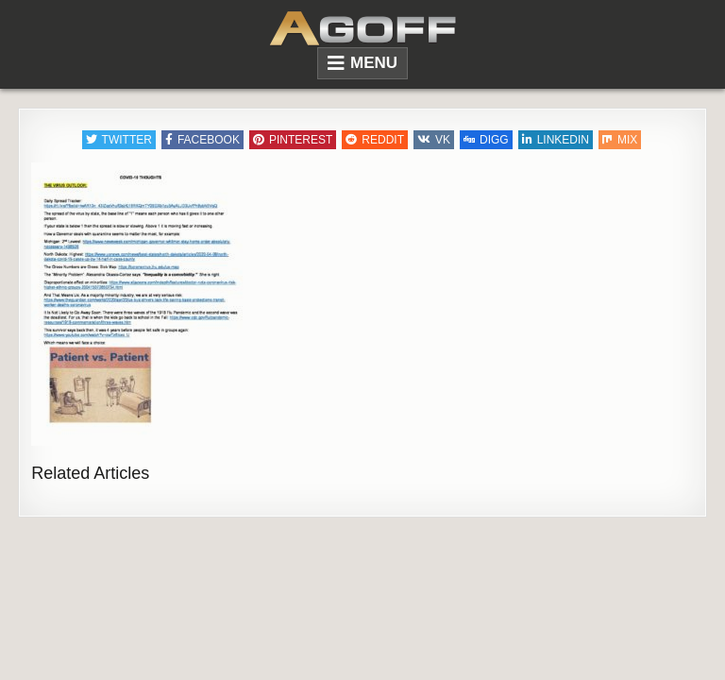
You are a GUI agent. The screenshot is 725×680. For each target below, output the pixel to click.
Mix (619, 139)
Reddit (375, 139)
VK (433, 139)
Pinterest (292, 139)
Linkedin (555, 139)
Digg (486, 139)
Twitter (119, 139)
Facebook (202, 139)
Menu (373, 63)
